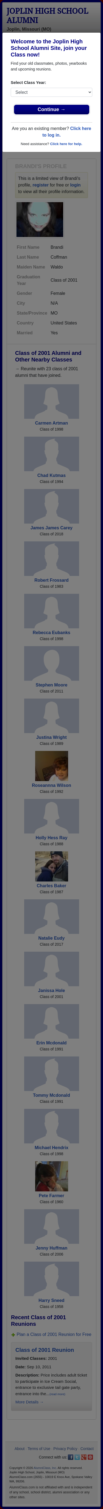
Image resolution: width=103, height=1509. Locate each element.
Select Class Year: (28, 82)
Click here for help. (66, 144)
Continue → (51, 109)
